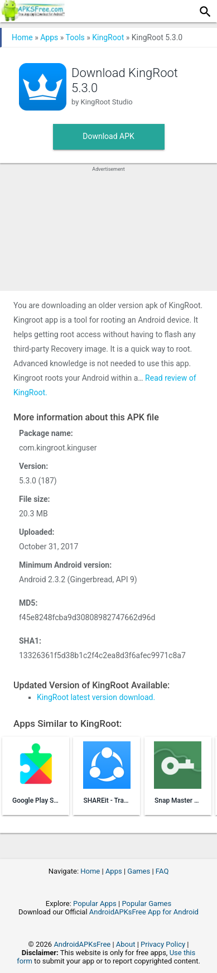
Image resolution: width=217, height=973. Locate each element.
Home (22, 37)
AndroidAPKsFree (82, 944)
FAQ (162, 871)
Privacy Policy (163, 944)
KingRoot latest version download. (96, 697)
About (126, 944)
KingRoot (108, 37)
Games (138, 871)
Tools (75, 37)
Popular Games (146, 903)
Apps (49, 37)
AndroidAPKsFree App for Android (144, 912)
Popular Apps (95, 903)
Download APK (108, 136)
